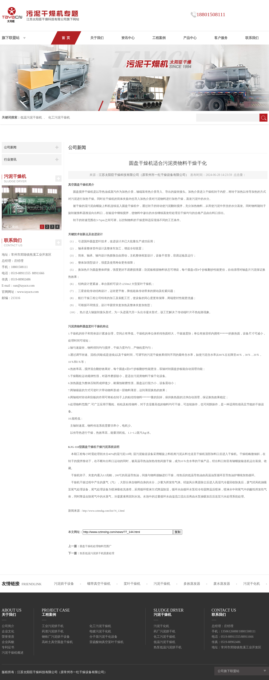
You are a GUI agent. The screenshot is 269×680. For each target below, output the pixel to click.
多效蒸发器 (192, 583)
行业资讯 (10, 159)
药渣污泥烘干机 (53, 631)
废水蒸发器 (221, 583)
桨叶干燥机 (132, 583)
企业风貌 (8, 642)
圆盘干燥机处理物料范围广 (96, 546)
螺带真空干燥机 (98, 583)
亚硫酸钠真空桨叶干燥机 (106, 642)
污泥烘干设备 (64, 583)
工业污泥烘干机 (53, 626)
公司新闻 (10, 147)
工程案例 (159, 38)
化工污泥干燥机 (59, 117)
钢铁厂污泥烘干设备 (56, 636)
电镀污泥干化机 (100, 631)
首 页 (66, 38)
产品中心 (190, 38)
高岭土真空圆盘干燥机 (57, 642)
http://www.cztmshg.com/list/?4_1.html (104, 510)
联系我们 (252, 38)
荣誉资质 (8, 636)
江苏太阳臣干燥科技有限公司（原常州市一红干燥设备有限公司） (144, 175)
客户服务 (221, 38)
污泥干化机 (251, 583)
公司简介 (8, 626)
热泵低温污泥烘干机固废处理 (97, 553)
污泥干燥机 (162, 583)
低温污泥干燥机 (31, 117)
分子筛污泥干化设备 (103, 636)
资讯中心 (128, 38)
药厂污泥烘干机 (164, 631)
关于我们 (97, 38)
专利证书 (8, 647)
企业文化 (8, 631)
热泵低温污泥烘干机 (168, 647)
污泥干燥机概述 (12, 652)
